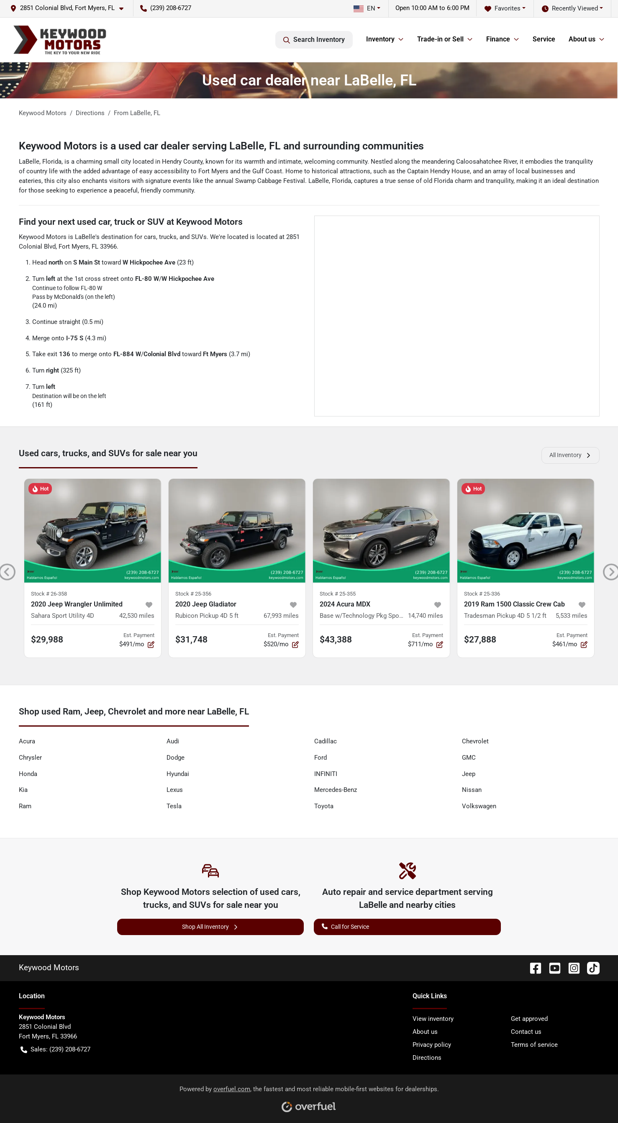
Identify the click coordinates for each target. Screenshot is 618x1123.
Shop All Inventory (210, 927)
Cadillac (325, 741)
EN (364, 8)
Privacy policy (432, 1044)
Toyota (323, 806)
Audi (173, 741)
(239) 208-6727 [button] (165, 8)
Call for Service (345, 926)
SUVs (199, 237)
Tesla (174, 806)
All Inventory (570, 455)
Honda (28, 774)
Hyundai (178, 774)
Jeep (468, 774)
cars (150, 237)
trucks (168, 237)
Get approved (529, 1019)
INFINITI (325, 774)
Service (544, 39)
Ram (25, 806)
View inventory (433, 1019)
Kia (23, 790)
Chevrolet (475, 741)
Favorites (503, 8)
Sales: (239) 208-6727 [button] (55, 1049)
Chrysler (30, 757)
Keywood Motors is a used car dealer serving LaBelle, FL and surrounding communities (221, 146)
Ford (320, 757)
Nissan (472, 790)
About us (425, 1032)
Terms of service (534, 1044)
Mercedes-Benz (335, 790)
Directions (427, 1057)
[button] (70, 8)
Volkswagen (479, 806)
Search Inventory (314, 40)
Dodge (176, 757)
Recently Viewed (570, 8)
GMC (469, 757)
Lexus (175, 790)
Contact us (526, 1032)
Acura (27, 741)
